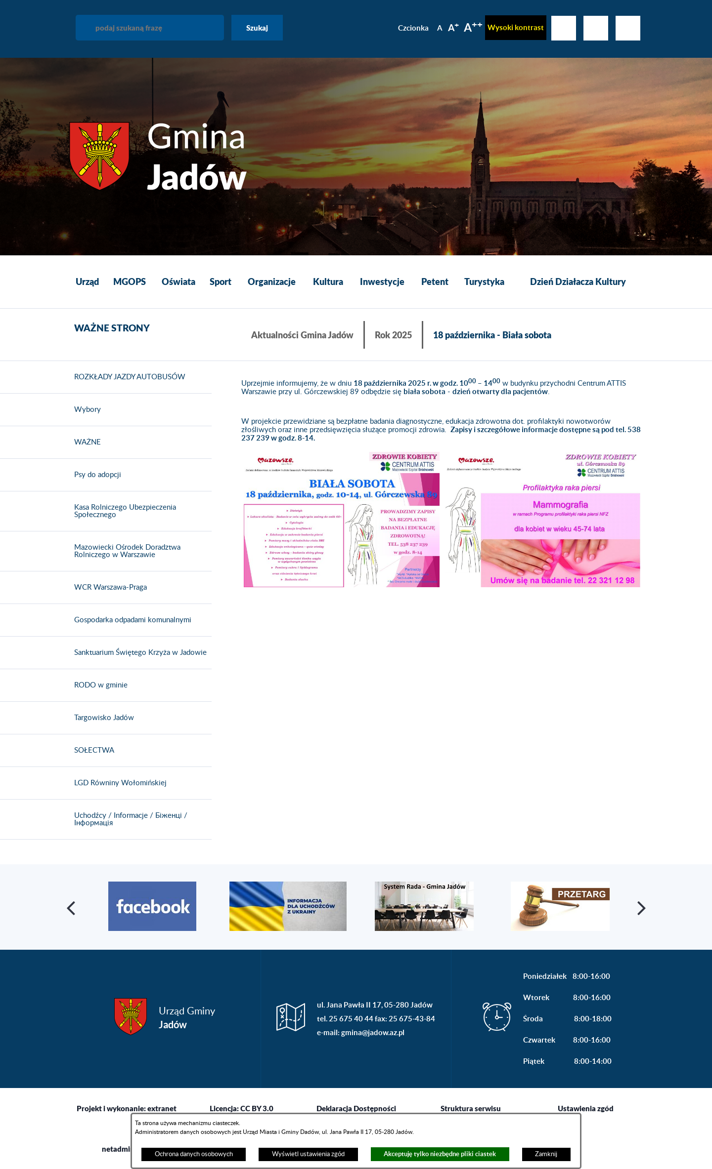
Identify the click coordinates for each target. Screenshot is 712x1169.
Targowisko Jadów (101, 718)
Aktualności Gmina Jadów (302, 334)
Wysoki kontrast (516, 27)
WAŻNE (85, 442)
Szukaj (257, 27)
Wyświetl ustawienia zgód (308, 1154)
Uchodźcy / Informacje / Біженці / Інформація (128, 820)
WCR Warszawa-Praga (108, 587)
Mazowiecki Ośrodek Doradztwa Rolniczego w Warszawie (124, 551)
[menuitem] (87, 282)
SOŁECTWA (91, 750)
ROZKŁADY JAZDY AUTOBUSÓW (127, 377)
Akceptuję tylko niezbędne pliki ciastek (440, 1154)
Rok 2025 (393, 334)
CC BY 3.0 (256, 1108)
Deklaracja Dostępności (356, 1108)
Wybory (85, 410)
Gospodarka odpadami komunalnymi (130, 620)
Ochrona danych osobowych (194, 1154)
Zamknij (546, 1154)
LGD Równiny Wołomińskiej (118, 783)
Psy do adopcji (95, 475)
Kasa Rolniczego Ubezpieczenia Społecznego (122, 511)
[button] (342, 520)
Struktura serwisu (471, 1108)
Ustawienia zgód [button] (586, 1108)
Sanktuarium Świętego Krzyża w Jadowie (138, 653)
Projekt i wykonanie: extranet (127, 1108)
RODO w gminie (98, 685)
